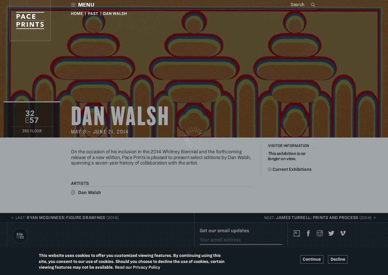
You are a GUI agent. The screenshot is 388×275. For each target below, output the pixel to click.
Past (93, 13)
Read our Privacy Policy (137, 267)
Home (77, 13)
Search (313, 4)
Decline (338, 259)
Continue (312, 259)
